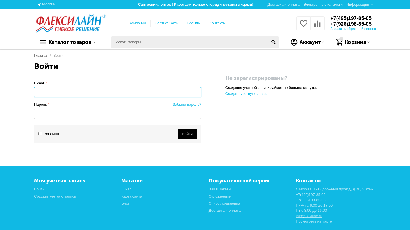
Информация (358, 4)
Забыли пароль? (187, 104)
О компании (136, 23)
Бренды (194, 23)
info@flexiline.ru (309, 216)
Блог (125, 203)
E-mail (39, 83)
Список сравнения (224, 203)
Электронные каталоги (323, 4)
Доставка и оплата (284, 4)
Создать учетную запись (246, 93)
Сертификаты (167, 23)
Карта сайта (131, 196)
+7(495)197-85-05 (351, 18)
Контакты (218, 23)
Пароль (40, 104)
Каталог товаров (69, 42)
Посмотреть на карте (314, 221)
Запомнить (50, 134)
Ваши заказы (220, 189)
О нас (126, 189)
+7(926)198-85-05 (351, 24)
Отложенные (220, 196)
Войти (39, 189)
